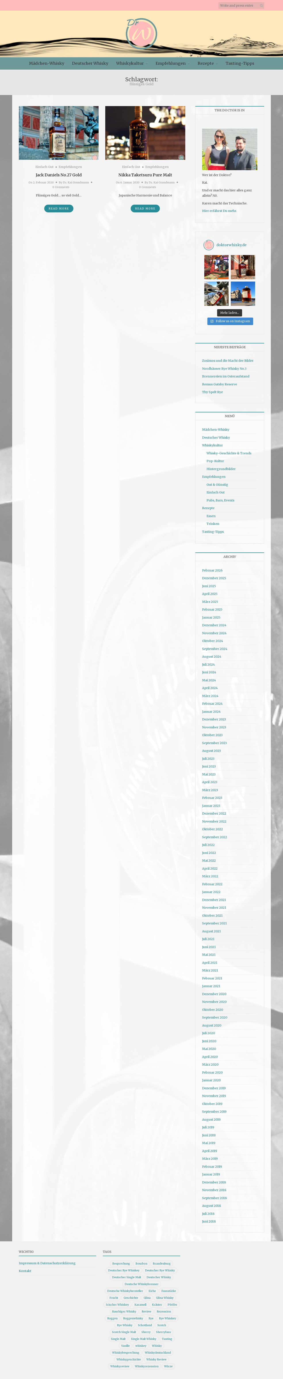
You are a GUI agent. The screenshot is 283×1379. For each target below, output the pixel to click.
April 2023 (209, 782)
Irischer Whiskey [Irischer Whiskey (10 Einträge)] (117, 1304)
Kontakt (25, 1271)
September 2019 (214, 1112)
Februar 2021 (212, 978)
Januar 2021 (211, 986)
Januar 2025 (211, 617)
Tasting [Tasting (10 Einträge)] (167, 1339)
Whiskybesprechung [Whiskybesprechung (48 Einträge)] (125, 1352)
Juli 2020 (208, 1033)
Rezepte (206, 63)
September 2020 (214, 1017)
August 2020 (211, 1025)
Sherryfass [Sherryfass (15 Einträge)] (163, 1332)
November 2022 (214, 821)
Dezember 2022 (214, 813)
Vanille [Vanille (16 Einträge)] (125, 1345)
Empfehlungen (171, 63)
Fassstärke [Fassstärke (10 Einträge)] (168, 1291)
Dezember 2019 (214, 1088)
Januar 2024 (211, 712)
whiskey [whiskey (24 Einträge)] (140, 1345)
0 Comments (60, 187)
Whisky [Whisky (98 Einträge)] (157, 1345)
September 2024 (214, 649)
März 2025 (210, 602)
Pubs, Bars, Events (220, 500)
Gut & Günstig (217, 485)
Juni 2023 (209, 766)
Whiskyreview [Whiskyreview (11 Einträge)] (119, 1366)
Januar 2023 (211, 806)
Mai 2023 (209, 774)
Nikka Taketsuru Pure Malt (145, 174)
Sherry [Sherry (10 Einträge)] (146, 1332)
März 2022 (210, 876)
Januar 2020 (211, 1080)
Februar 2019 (212, 1167)
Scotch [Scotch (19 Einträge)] (161, 1325)
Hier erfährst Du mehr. (219, 211)
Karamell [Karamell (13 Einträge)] (140, 1304)
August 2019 (211, 1120)
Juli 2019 (208, 1127)
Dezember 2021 (214, 900)
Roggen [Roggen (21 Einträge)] (112, 1318)
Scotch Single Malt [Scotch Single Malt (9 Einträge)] (124, 1332)
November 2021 (214, 908)
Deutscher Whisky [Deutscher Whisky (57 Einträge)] (159, 1277)
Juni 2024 (209, 672)
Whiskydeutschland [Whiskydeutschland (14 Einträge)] (158, 1352)
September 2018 (214, 1198)
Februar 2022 (212, 884)
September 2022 (214, 837)
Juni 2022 (209, 853)
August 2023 (211, 751)
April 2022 (210, 868)
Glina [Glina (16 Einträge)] (147, 1297)
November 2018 (214, 1190)
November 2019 (214, 1096)
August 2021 (211, 931)
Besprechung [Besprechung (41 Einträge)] (121, 1263)
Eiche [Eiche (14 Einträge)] (152, 1291)
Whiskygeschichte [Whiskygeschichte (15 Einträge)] (129, 1359)
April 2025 (210, 594)
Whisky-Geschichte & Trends (229, 453)
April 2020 (210, 1057)
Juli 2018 (208, 1214)
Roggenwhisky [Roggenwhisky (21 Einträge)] (133, 1318)
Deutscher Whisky (90, 63)
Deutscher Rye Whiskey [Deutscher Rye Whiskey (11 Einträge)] (124, 1270)
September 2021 (214, 923)
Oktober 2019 (212, 1104)
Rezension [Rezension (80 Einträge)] (164, 1311)
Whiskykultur (130, 63)
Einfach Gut (44, 167)
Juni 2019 (209, 1135)
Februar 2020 (212, 1072)
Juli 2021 (208, 939)
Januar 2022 (211, 892)
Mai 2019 (208, 1143)
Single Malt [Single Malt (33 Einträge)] (118, 1339)
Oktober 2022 (212, 829)
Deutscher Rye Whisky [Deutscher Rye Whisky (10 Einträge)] (160, 1270)
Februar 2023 (212, 798)
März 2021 (210, 970)
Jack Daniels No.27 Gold (59, 174)
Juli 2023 (208, 759)
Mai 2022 (209, 861)
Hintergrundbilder (221, 469)
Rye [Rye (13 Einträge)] (151, 1318)
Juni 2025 (209, 586)
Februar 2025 (212, 609)
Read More (59, 208)
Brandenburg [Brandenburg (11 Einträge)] (162, 1263)
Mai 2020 (209, 1049)
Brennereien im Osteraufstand (225, 376)
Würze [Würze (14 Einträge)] (168, 1366)
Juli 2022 (208, 845)
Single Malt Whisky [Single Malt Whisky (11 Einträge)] (143, 1339)
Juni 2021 (209, 947)
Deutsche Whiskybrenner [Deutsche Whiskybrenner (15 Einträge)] (142, 1284)
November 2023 (214, 727)
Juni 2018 (209, 1221)
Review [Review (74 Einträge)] (146, 1311)
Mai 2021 (209, 955)
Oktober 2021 (212, 916)
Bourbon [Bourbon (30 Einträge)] (141, 1263)
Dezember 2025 (214, 578)
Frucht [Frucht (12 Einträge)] (113, 1297)
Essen (211, 516)
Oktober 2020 (212, 1010)
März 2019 (210, 1159)
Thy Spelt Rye (212, 392)
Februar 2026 (212, 570)
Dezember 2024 (214, 625)
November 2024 (214, 633)
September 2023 (214, 743)
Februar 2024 (212, 704)
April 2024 (210, 688)
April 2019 (209, 1151)
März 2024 (210, 696)
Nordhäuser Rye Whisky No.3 (224, 369)
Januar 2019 (211, 1174)
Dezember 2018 (214, 1182)
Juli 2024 (208, 665)
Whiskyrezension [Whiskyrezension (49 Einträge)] (147, 1366)
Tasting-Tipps (240, 63)
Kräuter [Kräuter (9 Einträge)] (157, 1304)
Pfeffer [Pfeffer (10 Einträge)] (172, 1304)
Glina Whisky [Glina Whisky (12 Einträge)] (165, 1297)
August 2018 (211, 1206)
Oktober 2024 (212, 641)
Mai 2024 (209, 680)
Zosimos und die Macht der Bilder (228, 361)
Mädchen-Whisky (46, 63)
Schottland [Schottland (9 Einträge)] (145, 1325)
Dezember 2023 (214, 719)
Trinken (213, 524)
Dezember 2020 (214, 994)
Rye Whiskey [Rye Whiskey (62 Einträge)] (167, 1318)
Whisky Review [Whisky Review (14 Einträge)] (156, 1359)
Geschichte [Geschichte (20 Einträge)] (131, 1297)
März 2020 (210, 1065)
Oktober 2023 (212, 735)
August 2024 (211, 657)
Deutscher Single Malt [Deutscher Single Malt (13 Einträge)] (126, 1277)
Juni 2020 (209, 1041)
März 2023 (210, 790)
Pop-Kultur (215, 461)
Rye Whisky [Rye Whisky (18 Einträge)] (124, 1325)
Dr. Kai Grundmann (76, 182)
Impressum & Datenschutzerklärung (47, 1263)
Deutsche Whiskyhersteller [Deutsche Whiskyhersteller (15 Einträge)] (125, 1291)
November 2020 (214, 1002)
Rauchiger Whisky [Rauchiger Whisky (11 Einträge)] (124, 1311)
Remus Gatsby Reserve (219, 384)
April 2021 (209, 963)
